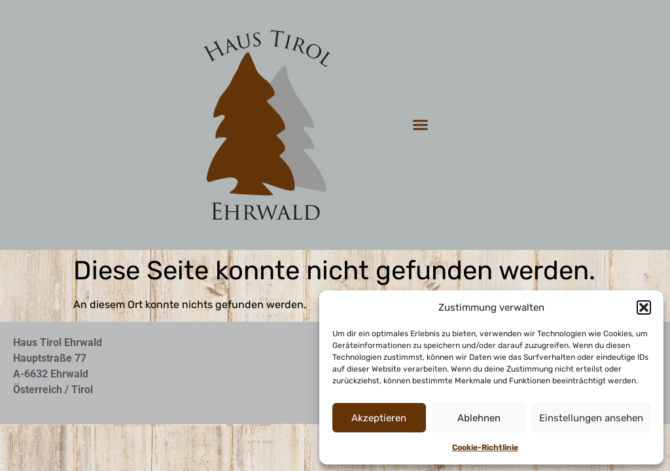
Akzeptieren (378, 418)
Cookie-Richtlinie (485, 447)
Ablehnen (479, 418)
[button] (643, 307)
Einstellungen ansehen (591, 418)
